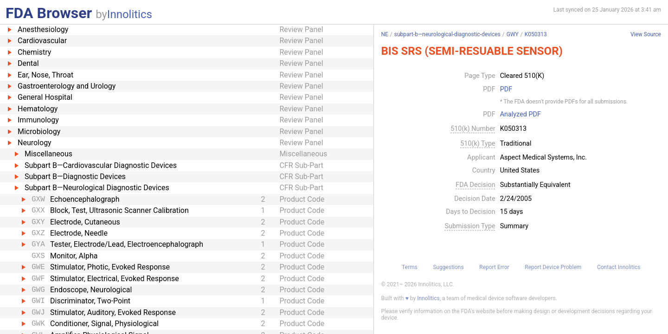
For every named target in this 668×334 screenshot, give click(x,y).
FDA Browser (49, 13)
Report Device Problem (553, 267)
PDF (506, 89)
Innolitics (129, 14)
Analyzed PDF (520, 114)
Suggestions (448, 267)
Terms (410, 267)
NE (384, 34)
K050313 (536, 34)
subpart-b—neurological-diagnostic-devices (447, 34)
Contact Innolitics (618, 267)
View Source (645, 35)
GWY (513, 34)
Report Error (494, 267)
